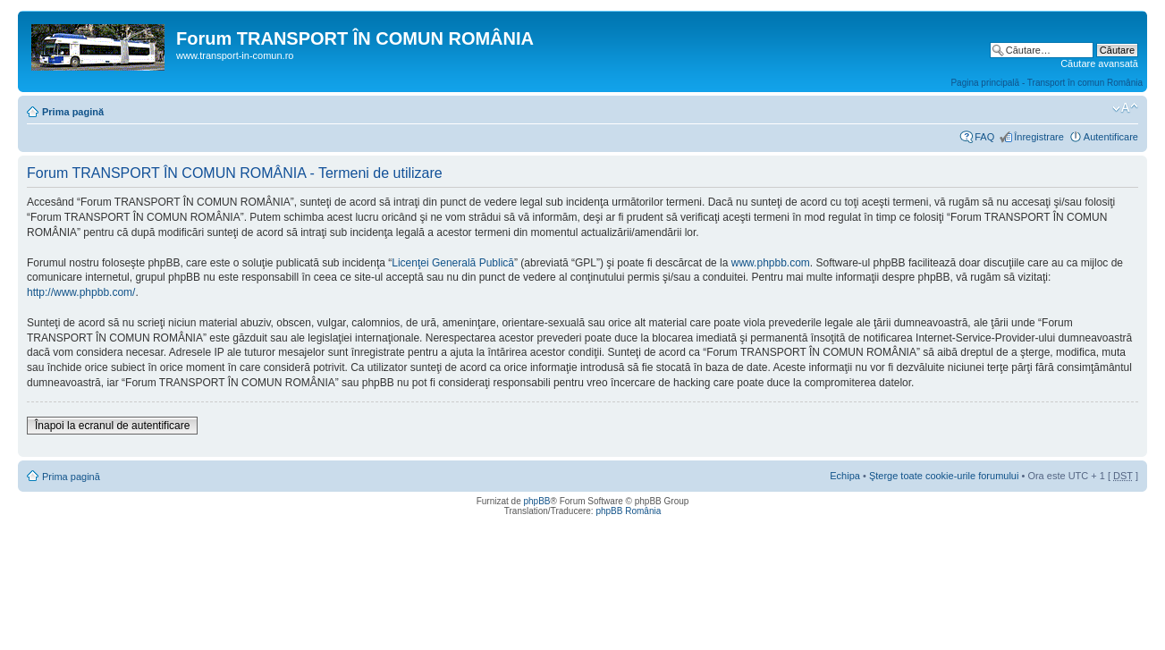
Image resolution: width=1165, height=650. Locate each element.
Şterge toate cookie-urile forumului (944, 475)
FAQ (984, 136)
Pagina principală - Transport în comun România (1046, 83)
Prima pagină (73, 111)
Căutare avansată (1099, 63)
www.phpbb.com (770, 263)
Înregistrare (1039, 136)
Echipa (845, 475)
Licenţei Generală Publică (453, 263)
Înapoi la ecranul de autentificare (112, 425)
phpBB (536, 501)
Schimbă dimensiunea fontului (1125, 108)
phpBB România (628, 511)
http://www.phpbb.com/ (81, 292)
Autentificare (1111, 136)
